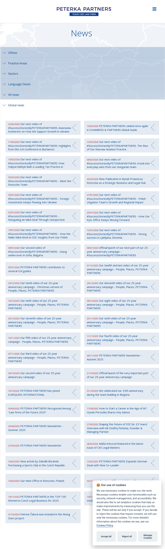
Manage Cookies (147, 536)
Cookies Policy (104, 525)
